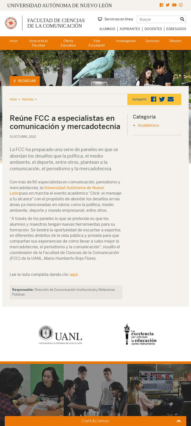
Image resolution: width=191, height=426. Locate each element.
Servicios (152, 41)
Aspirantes (130, 29)
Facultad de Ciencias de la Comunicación (56, 23)
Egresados (176, 29)
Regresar (25, 81)
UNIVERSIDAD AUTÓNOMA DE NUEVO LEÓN (59, 5)
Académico (148, 125)
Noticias (28, 99)
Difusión (175, 41)
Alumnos (107, 29)
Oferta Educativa (68, 43)
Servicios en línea (115, 19)
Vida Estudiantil (97, 43)
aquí (74, 274)
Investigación (126, 41)
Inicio (13, 41)
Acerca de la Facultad (38, 43)
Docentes (153, 29)
